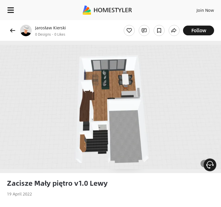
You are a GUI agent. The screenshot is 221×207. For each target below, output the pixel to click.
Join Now (205, 10)
